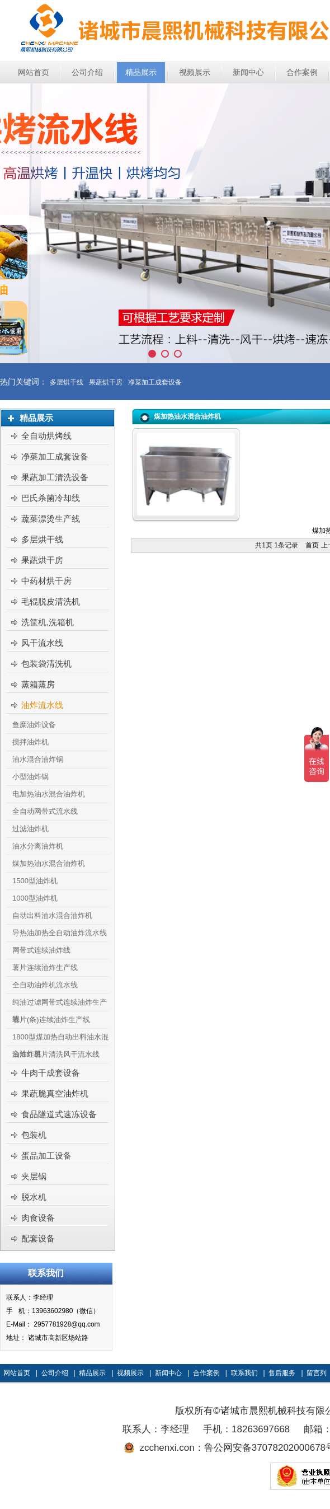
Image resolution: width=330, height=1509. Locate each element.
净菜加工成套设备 (155, 382)
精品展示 (92, 1373)
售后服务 (281, 1373)
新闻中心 (168, 1373)
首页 (312, 545)
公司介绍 (54, 1373)
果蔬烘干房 (105, 382)
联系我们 (244, 1373)
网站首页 (16, 1373)
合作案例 (206, 1373)
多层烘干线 (66, 382)
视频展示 (130, 1373)
